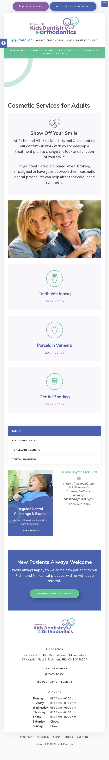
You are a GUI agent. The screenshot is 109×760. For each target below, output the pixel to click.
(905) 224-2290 (32, 6)
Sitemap (68, 736)
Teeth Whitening (24, 440)
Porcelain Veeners (26, 449)
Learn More (53, 301)
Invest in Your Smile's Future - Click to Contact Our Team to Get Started (54, 52)
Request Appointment (73, 6)
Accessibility (43, 736)
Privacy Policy (26, 736)
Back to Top (82, 736)
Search (56, 736)
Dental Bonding (24, 459)
